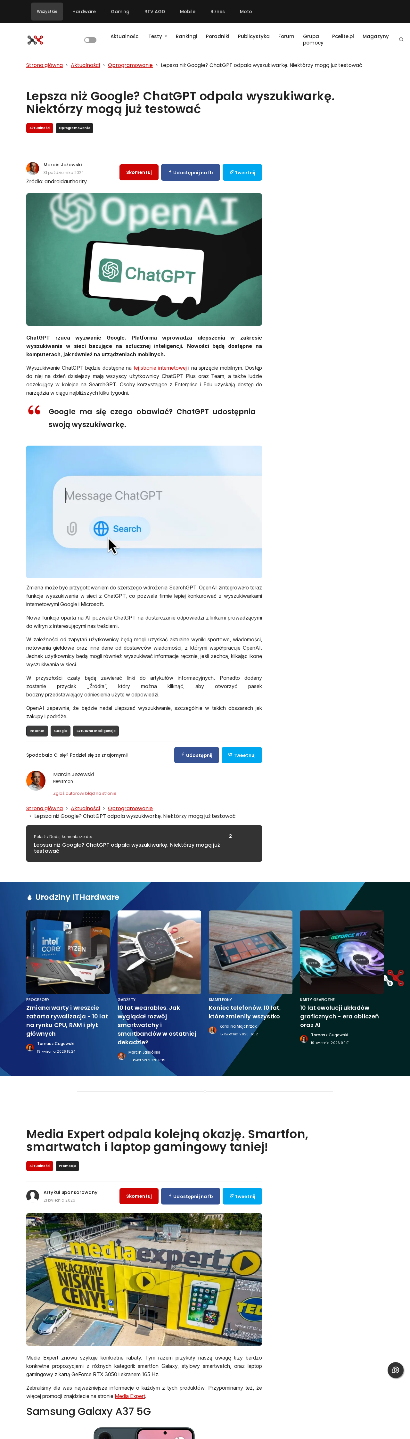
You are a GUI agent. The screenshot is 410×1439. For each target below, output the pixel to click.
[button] (401, 40)
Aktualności (125, 36)
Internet (37, 730)
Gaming (120, 11)
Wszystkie (47, 11)
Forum (286, 36)
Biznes (217, 11)
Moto (246, 11)
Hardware (84, 11)
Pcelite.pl (343, 36)
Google (60, 730)
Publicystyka (254, 36)
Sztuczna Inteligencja (96, 730)
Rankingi (186, 36)
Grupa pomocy (313, 39)
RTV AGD (154, 11)
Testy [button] (155, 36)
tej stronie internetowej (160, 368)
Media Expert (130, 1396)
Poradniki (217, 36)
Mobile (187, 11)
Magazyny (376, 36)
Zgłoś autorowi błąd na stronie (85, 793)
